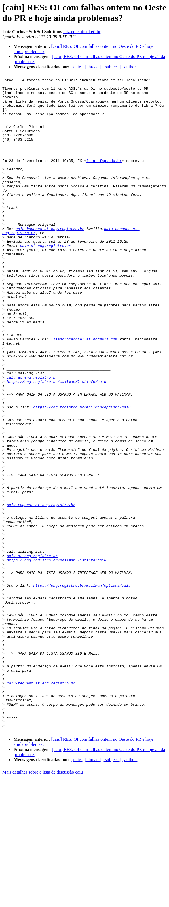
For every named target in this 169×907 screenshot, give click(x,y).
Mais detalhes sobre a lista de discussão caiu (42, 902)
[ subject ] (111, 66)
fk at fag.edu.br (104, 177)
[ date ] (77, 66)
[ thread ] (93, 66)
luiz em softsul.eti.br (82, 31)
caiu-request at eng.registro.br (41, 590)
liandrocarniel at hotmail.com (85, 391)
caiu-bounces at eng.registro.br (50, 259)
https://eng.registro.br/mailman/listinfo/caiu (56, 442)
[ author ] (130, 66)
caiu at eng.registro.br (45, 279)
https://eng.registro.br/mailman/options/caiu (81, 473)
